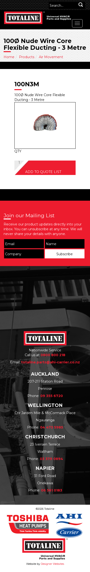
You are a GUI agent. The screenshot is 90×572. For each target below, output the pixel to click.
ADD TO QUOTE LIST (43, 172)
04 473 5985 (51, 427)
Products (26, 57)
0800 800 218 (53, 355)
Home (9, 57)
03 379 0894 (51, 459)
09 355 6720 (51, 396)
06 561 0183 (51, 490)
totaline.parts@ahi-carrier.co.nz (50, 362)
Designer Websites (52, 564)
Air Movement (51, 57)
